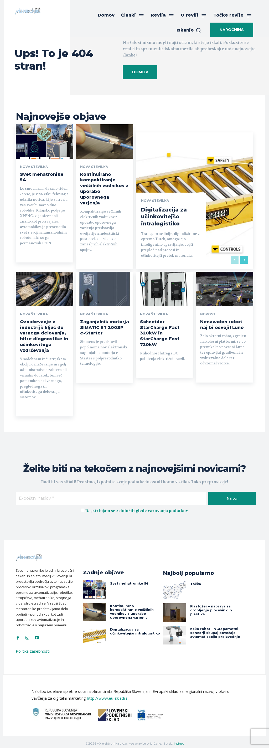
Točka (195, 581)
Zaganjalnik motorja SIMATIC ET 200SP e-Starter (104, 326)
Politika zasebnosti (33, 648)
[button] (189, 30)
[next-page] (244, 258)
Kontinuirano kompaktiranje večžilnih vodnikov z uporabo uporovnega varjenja (131, 608)
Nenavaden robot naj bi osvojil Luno (222, 323)
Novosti (208, 312)
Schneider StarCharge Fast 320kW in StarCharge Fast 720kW (159, 331)
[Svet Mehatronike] (27, 11)
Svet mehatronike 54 (128, 580)
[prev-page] (235, 258)
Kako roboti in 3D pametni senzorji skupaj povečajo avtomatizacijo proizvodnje (214, 630)
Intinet (179, 740)
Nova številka (34, 166)
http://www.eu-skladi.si (107, 695)
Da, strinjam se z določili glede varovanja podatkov (136, 507)
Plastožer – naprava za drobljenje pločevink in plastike (210, 607)
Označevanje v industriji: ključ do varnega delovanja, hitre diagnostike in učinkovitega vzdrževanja (44, 334)
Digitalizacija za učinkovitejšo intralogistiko (164, 215)
